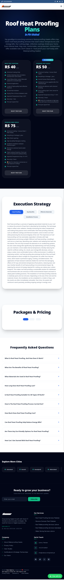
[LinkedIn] (59, 1)
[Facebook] (55, 1)
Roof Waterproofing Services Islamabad (47, 528)
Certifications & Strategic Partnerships (15, 553)
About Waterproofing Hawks (12, 543)
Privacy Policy (7, 546)
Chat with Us (55, 576)
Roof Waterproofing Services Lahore (46, 525)
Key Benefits (30, 212)
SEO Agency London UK (9, 572)
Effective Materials (47, 212)
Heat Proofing (15, 212)
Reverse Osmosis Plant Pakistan (45, 522)
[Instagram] (62, 1)
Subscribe (34, 500)
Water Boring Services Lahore (44, 532)
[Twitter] (57, 1)
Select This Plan (16, 111)
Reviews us (15, 574)
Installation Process (31, 217)
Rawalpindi (37, 470)
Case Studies (7, 549)
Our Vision (6, 556)
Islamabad (9, 470)
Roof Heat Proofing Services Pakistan (47, 518)
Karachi (23, 470)
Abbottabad (52, 470)
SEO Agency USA (21, 572)
